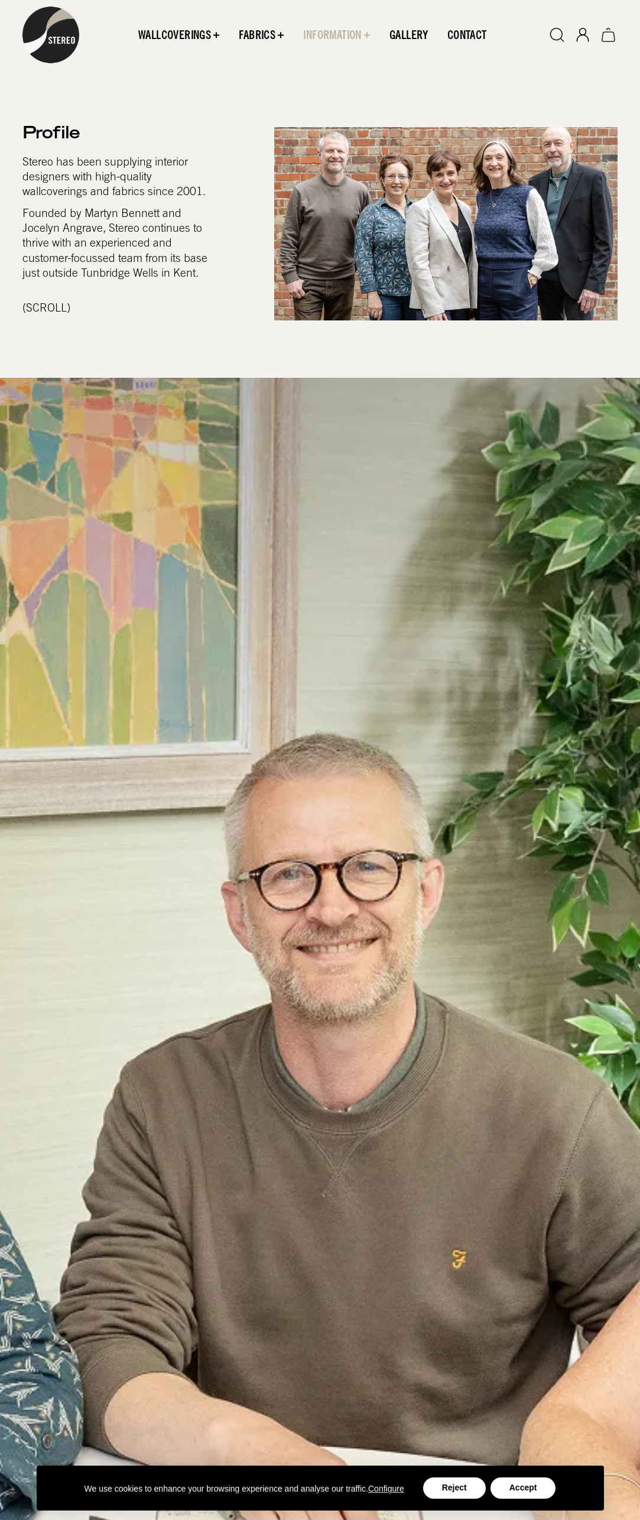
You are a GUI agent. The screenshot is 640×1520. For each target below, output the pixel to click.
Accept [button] (523, 1487)
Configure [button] (386, 1488)
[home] (50, 35)
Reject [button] (454, 1487)
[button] (179, 35)
